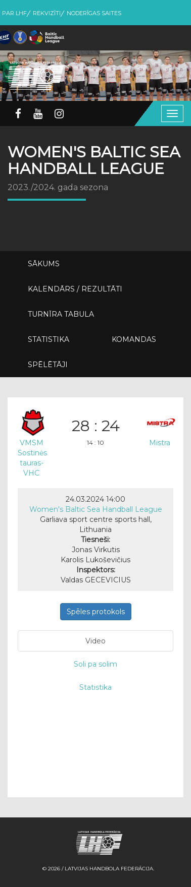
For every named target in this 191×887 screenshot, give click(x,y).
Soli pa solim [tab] (95, 664)
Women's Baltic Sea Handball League (95, 509)
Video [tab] (95, 640)
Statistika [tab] (95, 687)
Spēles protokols (96, 611)
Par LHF (14, 13)
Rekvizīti (47, 13)
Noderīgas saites (94, 13)
